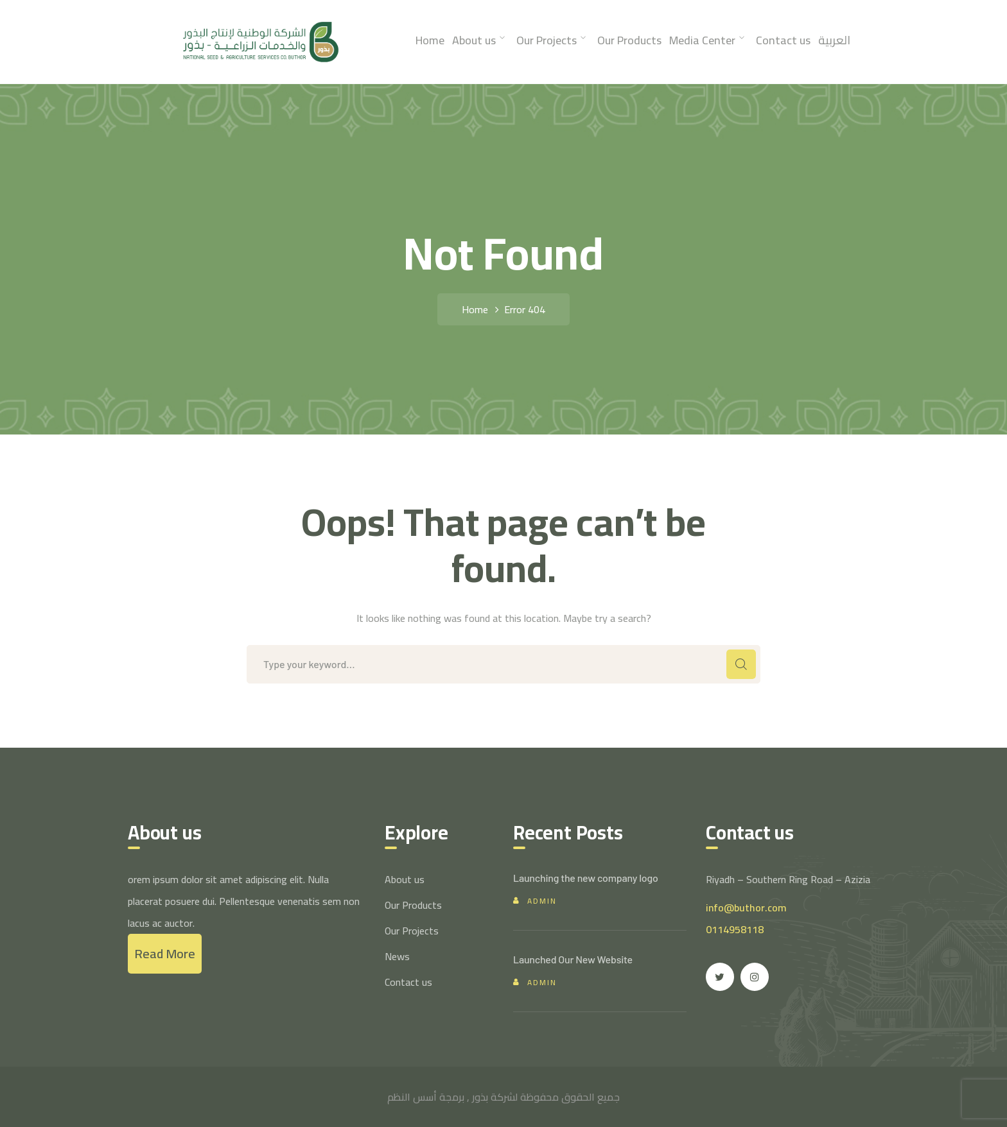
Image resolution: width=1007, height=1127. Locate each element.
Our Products (413, 905)
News (397, 956)
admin (542, 900)
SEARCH (741, 664)
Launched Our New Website (573, 959)
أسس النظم (412, 1096)
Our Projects (412, 930)
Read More (164, 953)
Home (475, 309)
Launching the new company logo (585, 878)
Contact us (408, 982)
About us (405, 879)
